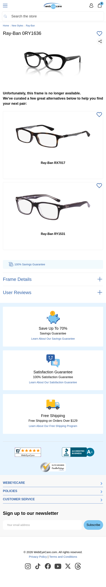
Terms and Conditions (63, 556)
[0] (99, 7)
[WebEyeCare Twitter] (68, 566)
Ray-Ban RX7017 (53, 162)
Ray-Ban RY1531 (53, 233)
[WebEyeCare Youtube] (58, 566)
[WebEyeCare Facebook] (48, 566)
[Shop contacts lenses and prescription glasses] (53, 6)
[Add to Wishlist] (99, 34)
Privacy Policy (38, 556)
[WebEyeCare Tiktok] (38, 566)
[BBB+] (78, 452)
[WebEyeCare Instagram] (28, 566)
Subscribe (93, 525)
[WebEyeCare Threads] (78, 566)
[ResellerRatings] (53, 467)
